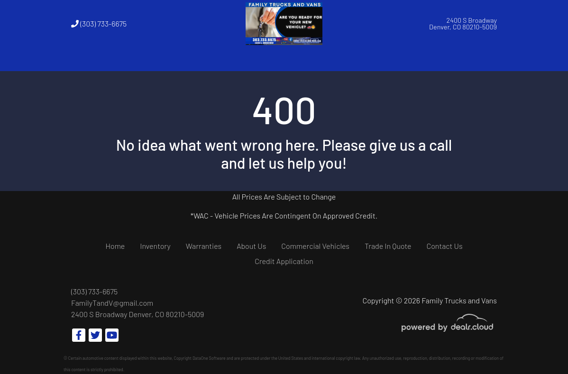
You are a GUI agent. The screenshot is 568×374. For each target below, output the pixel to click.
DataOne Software (209, 358)
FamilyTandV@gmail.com (112, 302)
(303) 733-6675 (99, 23)
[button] (153, 59)
